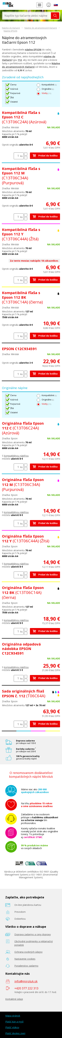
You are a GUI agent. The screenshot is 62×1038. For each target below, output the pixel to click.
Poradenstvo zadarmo (26, 965)
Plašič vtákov (12, 1027)
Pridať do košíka (45, 155)
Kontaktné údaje (14, 999)
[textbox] (27, 15)
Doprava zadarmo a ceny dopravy (32, 934)
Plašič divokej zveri (15, 1033)
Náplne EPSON (10, 31)
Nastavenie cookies (24, 958)
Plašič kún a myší (14, 1021)
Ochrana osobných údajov (28, 951)
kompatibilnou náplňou (16, 455)
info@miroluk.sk (26, 981)
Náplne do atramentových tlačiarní (40, 28)
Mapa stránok (12, 1015)
